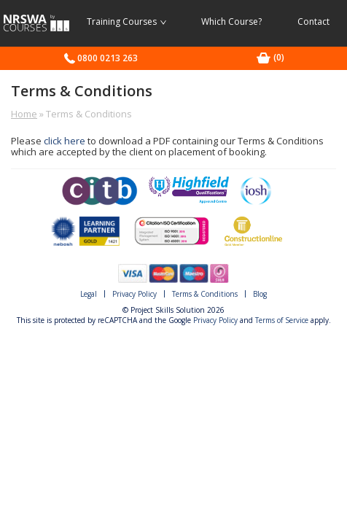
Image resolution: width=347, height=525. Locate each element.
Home (24, 113)
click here (64, 140)
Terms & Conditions (205, 294)
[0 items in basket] (278, 57)
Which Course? (231, 21)
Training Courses (126, 21)
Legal (88, 294)
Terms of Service (281, 320)
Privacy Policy (134, 294)
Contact (313, 21)
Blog (260, 294)
